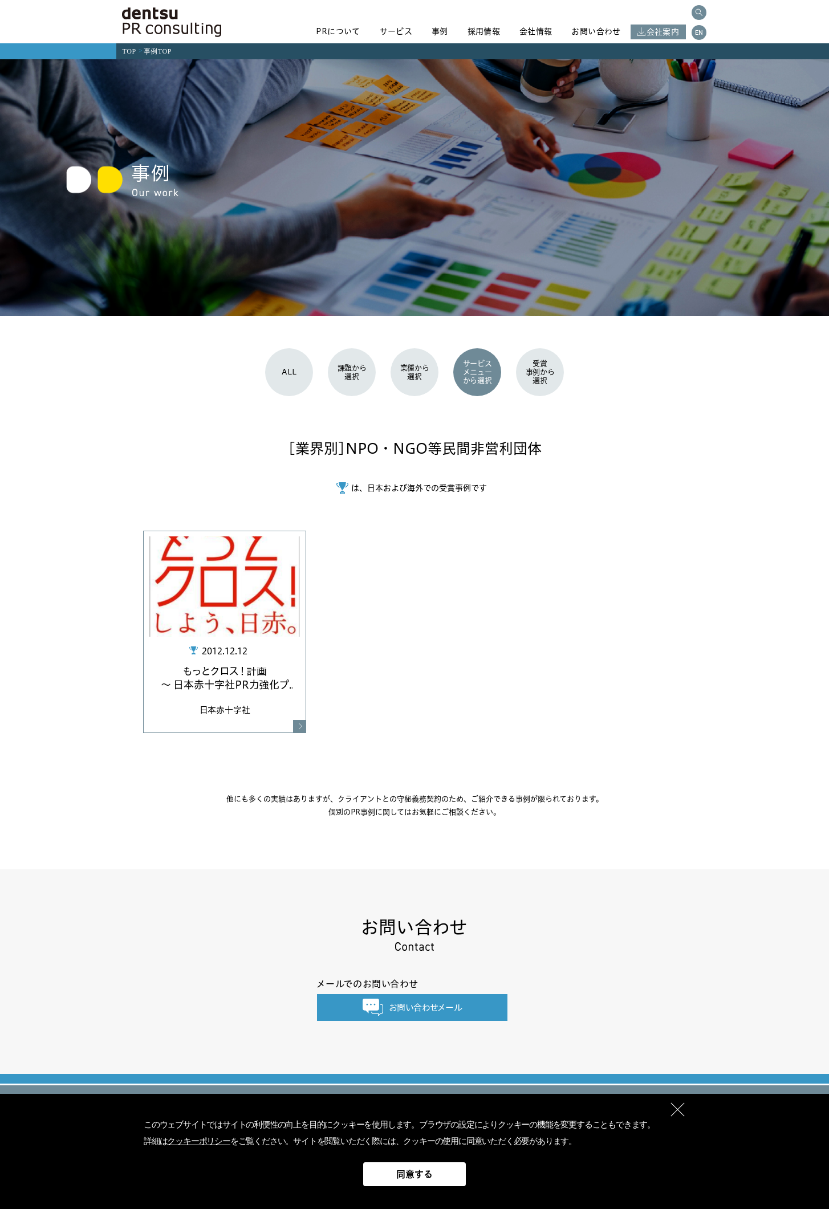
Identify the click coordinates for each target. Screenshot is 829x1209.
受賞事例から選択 (540, 372)
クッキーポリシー (198, 1141)
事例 (440, 31)
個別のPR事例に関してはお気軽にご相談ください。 (414, 811)
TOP (129, 51)
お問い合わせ (595, 31)
